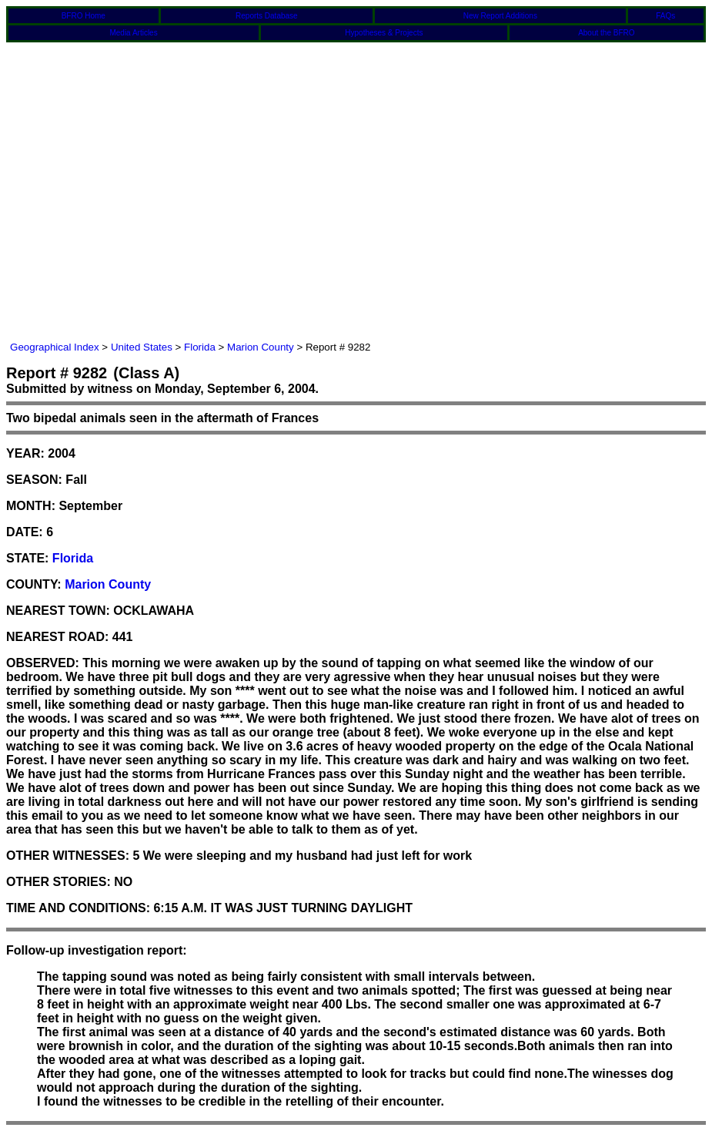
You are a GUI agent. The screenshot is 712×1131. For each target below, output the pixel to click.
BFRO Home (83, 16)
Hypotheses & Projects (384, 33)
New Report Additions (500, 16)
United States (141, 347)
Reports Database (267, 16)
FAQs (665, 16)
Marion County (260, 347)
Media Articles (133, 33)
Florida (200, 347)
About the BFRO (606, 33)
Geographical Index (54, 347)
